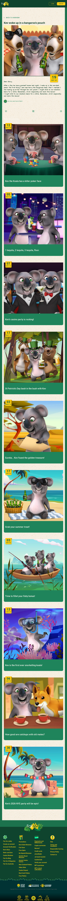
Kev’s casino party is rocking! (19, 319)
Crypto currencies (40, 845)
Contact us (53, 854)
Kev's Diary (6, 850)
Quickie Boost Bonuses (23, 856)
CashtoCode (38, 860)
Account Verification (9, 847)
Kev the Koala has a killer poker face (23, 181)
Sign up (61, 3)
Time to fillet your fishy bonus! (20, 596)
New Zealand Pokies (25, 864)
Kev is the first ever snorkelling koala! (23, 665)
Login (52, 3)
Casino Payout (23, 870)
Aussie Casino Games (23, 861)
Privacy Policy (54, 852)
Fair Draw (22, 847)
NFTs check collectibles (38, 868)
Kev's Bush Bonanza (25, 845)
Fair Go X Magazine (9, 861)
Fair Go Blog (7, 858)
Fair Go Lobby (7, 841)
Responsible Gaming (56, 849)
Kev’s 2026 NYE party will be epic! (22, 803)
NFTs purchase (39, 865)
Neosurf (37, 848)
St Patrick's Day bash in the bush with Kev (25, 388)
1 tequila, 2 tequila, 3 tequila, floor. (22, 250)
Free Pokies (22, 876)
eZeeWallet (38, 854)
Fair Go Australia (8, 864)
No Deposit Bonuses (25, 853)
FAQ (51, 842)
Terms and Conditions (53, 845)
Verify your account (41, 862)
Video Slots (22, 867)
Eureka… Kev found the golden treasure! (24, 458)
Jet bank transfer (40, 857)
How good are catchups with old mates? (25, 734)
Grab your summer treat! (17, 527)
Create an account (9, 844)
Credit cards (38, 851)
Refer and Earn (8, 852)
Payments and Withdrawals (39, 841)
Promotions (22, 842)
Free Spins (22, 850)
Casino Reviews (8, 855)
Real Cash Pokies (24, 873)
